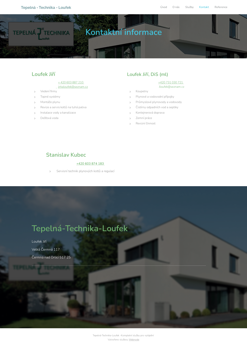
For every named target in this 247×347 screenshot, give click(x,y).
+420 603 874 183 (90, 164)
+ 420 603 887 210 (71, 82)
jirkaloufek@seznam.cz (73, 87)
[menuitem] (160, 7)
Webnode (134, 339)
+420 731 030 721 (171, 82)
